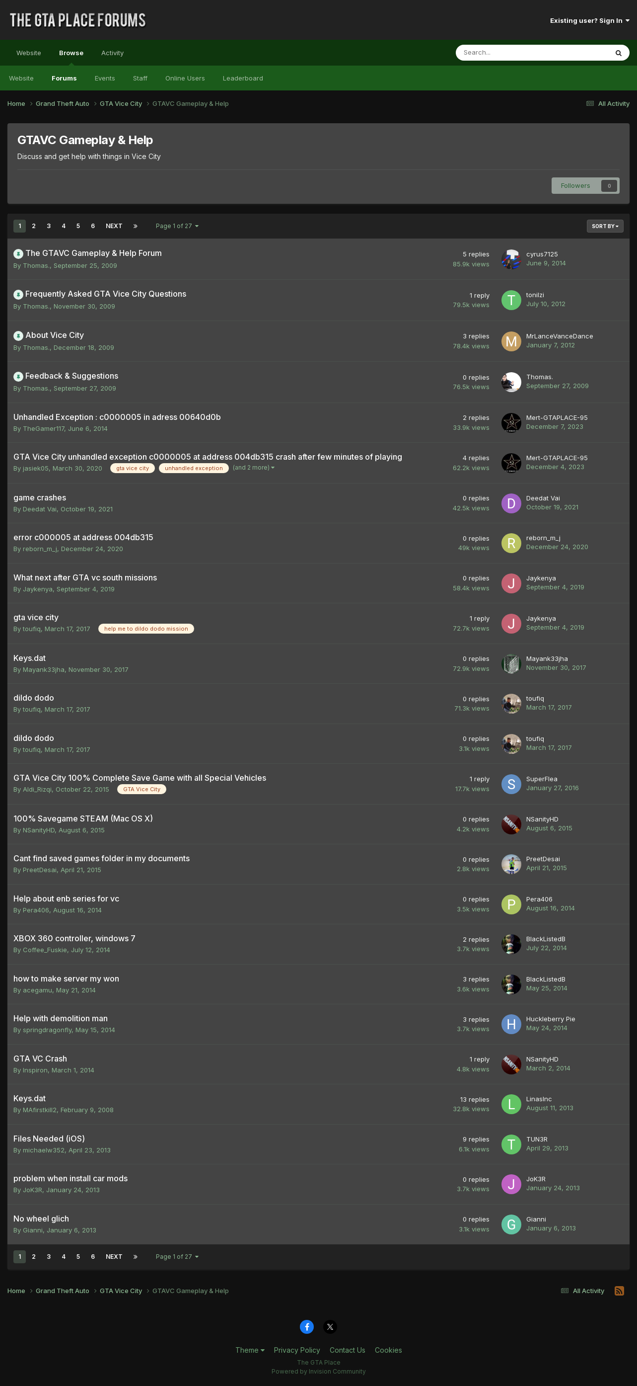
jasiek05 (36, 468)
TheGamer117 (43, 428)
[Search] (506, 53)
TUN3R (537, 1139)
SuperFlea (542, 779)
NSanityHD (39, 830)
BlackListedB (546, 939)
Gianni (33, 1230)
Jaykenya (38, 589)
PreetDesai (40, 870)
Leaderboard (243, 78)
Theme (250, 1350)
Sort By (605, 226)
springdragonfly (47, 1030)
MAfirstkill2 (40, 1110)
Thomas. (36, 265)
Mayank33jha (44, 669)
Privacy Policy (297, 1350)
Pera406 (36, 910)
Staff (140, 78)
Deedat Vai (40, 509)
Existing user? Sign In (590, 20)
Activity (112, 53)
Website (28, 53)
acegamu (37, 990)
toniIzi (535, 295)
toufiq (32, 629)
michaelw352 (44, 1150)
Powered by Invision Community (319, 1371)
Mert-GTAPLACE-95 (557, 417)
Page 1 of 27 (177, 226)
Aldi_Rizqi (37, 789)
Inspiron (35, 1070)
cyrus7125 (542, 254)
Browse (71, 57)
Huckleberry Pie (550, 1019)
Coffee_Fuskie (45, 950)
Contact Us (347, 1350)
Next (114, 226)
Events (105, 78)
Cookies (388, 1350)
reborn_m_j (40, 549)
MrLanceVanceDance (559, 336)
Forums (64, 78)
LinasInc (539, 1099)
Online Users (185, 78)
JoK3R (32, 1190)
